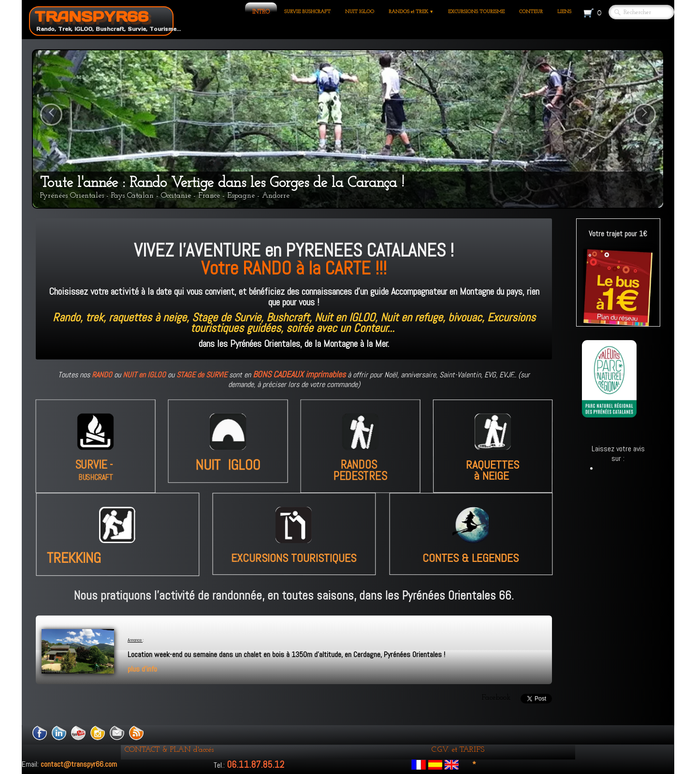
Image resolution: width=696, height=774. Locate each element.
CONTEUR (531, 11)
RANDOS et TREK (411, 11)
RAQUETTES (492, 459)
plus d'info (142, 669)
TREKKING (87, 557)
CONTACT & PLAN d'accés (169, 750)
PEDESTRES (360, 478)
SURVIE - (95, 466)
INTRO (261, 12)
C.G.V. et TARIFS (458, 750)
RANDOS (360, 466)
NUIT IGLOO (359, 11)
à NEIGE (491, 467)
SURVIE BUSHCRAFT (307, 11)
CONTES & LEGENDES (471, 558)
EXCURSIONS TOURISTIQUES (295, 558)
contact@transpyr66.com (79, 764)
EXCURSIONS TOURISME (476, 11)
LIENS (564, 11)
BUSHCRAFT (95, 479)
